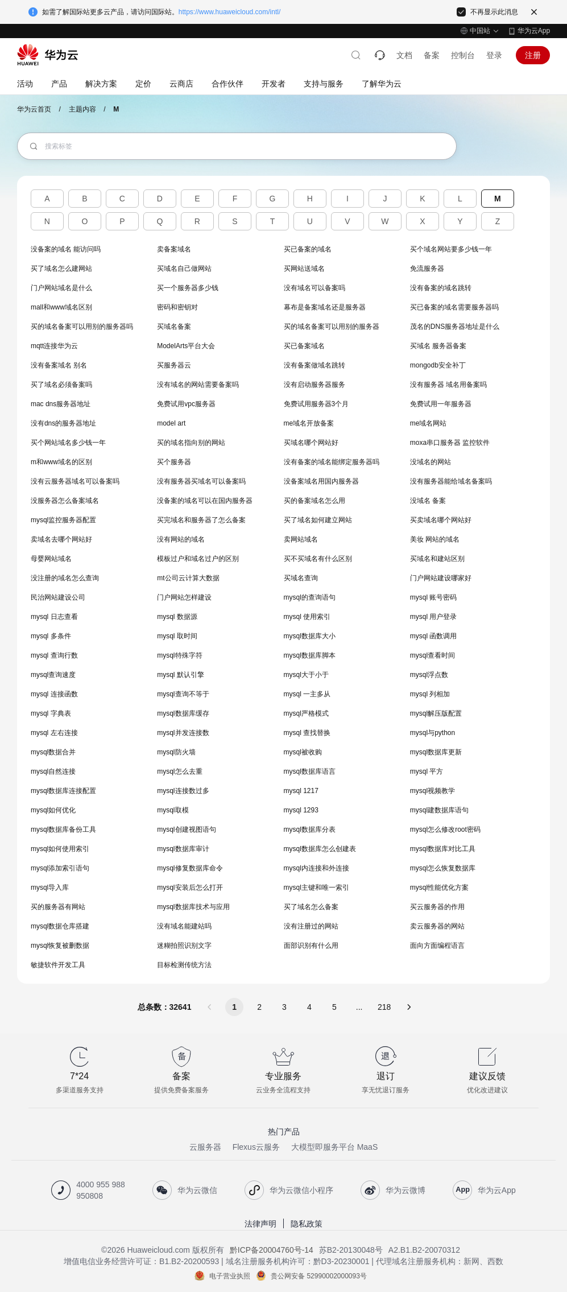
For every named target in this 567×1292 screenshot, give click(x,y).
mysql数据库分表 (310, 829)
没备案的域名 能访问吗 (66, 249)
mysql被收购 (303, 752)
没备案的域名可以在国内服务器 (205, 501)
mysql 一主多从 (307, 694)
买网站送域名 (304, 269)
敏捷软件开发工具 (58, 965)
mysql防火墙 (176, 752)
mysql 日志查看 (54, 617)
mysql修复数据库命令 (189, 868)
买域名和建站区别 (437, 559)
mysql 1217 (301, 791)
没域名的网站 (430, 462)
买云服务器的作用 (437, 907)
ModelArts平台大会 (186, 346)
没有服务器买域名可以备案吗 (201, 481)
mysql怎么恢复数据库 (442, 868)
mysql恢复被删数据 (60, 946)
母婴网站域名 (51, 559)
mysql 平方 (427, 771)
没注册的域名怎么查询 (65, 578)
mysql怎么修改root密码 (445, 829)
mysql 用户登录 (433, 617)
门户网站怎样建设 (184, 597)
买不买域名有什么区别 (318, 559)
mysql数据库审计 (183, 849)
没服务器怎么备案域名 (65, 501)
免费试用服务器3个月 (316, 404)
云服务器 (205, 1146)
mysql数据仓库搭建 (60, 926)
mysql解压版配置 (436, 713)
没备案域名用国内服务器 (321, 481)
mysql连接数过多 (183, 791)
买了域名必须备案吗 (61, 385)
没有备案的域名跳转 (440, 288)
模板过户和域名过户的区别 (198, 559)
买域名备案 (174, 327)
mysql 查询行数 (54, 655)
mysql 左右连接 (54, 733)
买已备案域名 (304, 346)
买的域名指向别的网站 (191, 443)
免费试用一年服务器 (440, 404)
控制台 (463, 55)
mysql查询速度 (53, 675)
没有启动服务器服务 (314, 385)
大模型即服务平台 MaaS (334, 1146)
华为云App (534, 31)
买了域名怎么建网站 (61, 269)
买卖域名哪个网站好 (440, 520)
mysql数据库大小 (310, 636)
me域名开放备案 (309, 423)
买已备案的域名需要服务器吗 (454, 307)
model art (171, 423)
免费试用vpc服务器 (186, 404)
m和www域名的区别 (61, 462)
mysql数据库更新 (436, 752)
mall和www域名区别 (61, 307)
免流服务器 (427, 269)
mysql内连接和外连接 (316, 868)
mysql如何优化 (53, 810)
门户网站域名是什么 (61, 288)
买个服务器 (174, 462)
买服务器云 (174, 365)
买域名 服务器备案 (438, 346)
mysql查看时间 (432, 655)
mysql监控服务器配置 (63, 520)
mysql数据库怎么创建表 (320, 849)
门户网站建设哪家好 (440, 578)
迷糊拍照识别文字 (184, 946)
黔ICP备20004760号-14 (271, 1249)
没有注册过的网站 (311, 926)
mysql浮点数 (429, 675)
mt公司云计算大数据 (188, 578)
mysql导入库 (50, 887)
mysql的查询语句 (310, 597)
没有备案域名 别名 (59, 365)
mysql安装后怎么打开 (189, 887)
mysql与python (432, 733)
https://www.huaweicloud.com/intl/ (229, 12)
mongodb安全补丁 (438, 365)
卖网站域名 (301, 539)
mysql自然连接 (53, 771)
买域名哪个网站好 (311, 443)
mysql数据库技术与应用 (193, 907)
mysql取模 (172, 810)
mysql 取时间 (177, 636)
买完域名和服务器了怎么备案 (201, 520)
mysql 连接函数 (54, 694)
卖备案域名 (174, 249)
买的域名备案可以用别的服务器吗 (82, 327)
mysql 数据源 (177, 617)
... (359, 1007)
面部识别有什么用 (311, 946)
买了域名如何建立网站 (318, 520)
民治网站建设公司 (58, 597)
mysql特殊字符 (179, 655)
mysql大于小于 (306, 675)
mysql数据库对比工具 (442, 849)
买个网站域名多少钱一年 (68, 443)
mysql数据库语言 (310, 771)
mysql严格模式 (306, 713)
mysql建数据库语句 (439, 810)
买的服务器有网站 (58, 907)
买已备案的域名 (308, 249)
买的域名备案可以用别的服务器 (331, 327)
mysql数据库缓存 (183, 713)
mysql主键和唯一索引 (316, 887)
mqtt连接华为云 (54, 346)
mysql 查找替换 (307, 733)
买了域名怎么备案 (311, 907)
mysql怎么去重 (179, 771)
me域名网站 (428, 423)
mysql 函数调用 (433, 636)
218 (384, 1007)
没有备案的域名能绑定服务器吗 (331, 462)
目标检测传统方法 (184, 965)
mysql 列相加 (430, 694)
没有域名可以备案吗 (314, 288)
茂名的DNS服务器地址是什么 (454, 327)
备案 (432, 55)
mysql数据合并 (53, 752)
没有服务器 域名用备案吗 (448, 385)
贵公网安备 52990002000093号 (319, 1275)
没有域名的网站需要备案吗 (198, 385)
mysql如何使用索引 (60, 849)
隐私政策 (306, 1223)
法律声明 (260, 1223)
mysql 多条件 (51, 636)
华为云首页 (34, 109)
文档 (404, 55)
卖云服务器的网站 (437, 926)
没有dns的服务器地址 (63, 423)
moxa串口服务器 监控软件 (450, 443)
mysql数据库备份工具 (63, 829)
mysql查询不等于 (183, 694)
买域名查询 (301, 578)
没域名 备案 (428, 501)
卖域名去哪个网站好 (61, 539)
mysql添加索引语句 (60, 868)
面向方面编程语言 (437, 946)
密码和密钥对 (177, 307)
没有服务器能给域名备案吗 (451, 481)
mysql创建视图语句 (186, 829)
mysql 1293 (301, 810)
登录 (494, 55)
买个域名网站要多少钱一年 (451, 249)
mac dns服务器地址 (60, 404)
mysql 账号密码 (433, 597)
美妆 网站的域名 (435, 539)
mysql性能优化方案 (439, 887)
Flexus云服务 (256, 1146)
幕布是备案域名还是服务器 (325, 307)
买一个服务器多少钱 (187, 288)
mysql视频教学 (432, 791)
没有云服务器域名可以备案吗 (75, 481)
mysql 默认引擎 (180, 675)
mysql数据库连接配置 (63, 791)
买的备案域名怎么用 (314, 501)
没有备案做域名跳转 (314, 365)
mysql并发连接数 (183, 733)
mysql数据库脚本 (310, 655)
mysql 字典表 (51, 713)
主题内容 (82, 109)
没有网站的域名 (181, 539)
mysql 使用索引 (307, 617)
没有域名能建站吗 (184, 926)
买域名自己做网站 (184, 269)
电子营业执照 (229, 1275)
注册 (533, 55)
